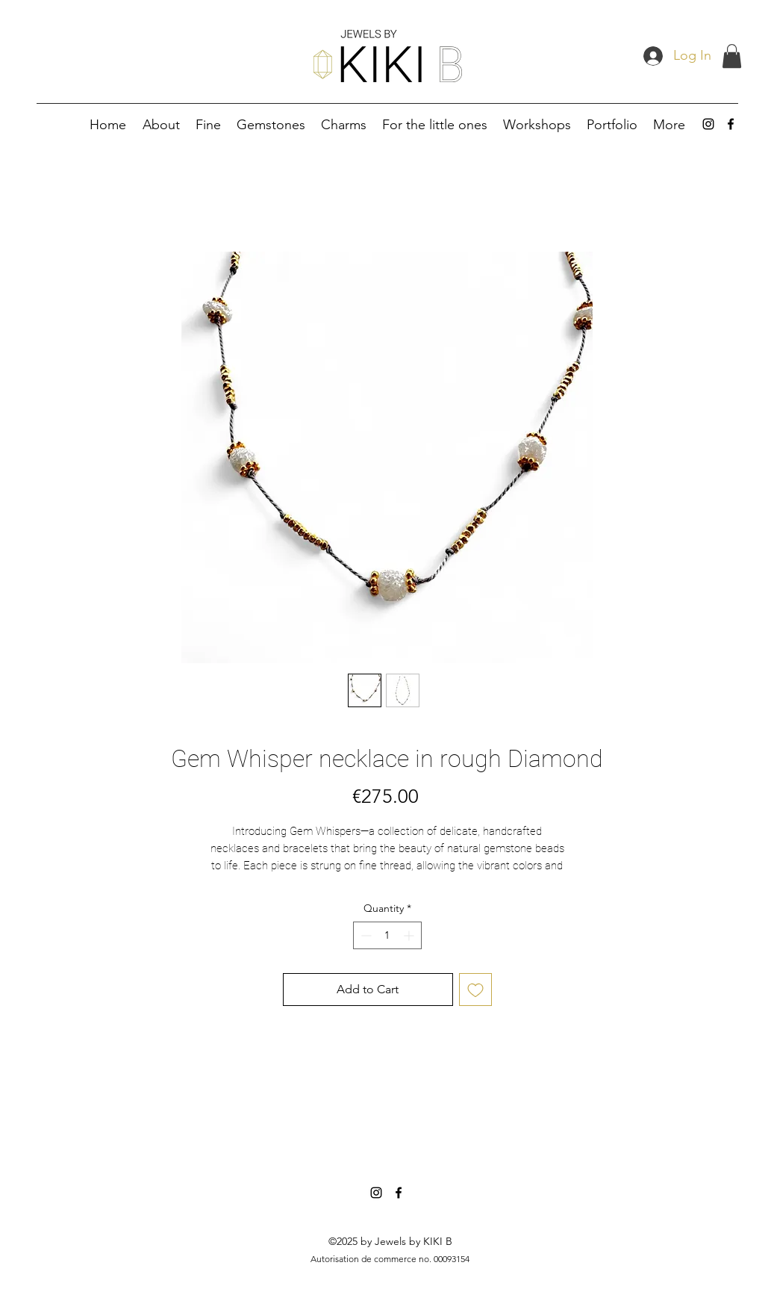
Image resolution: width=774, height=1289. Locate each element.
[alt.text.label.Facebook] (730, 124)
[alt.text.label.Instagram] (708, 124)
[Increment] (410, 935)
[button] (732, 56)
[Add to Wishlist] (475, 989)
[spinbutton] (387, 935)
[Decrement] (364, 935)
